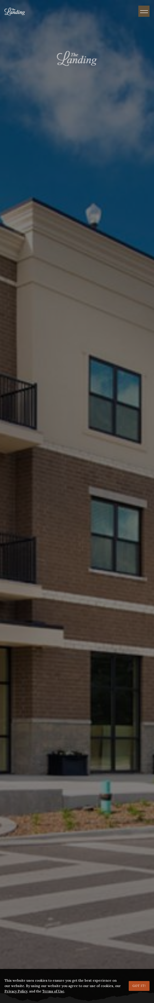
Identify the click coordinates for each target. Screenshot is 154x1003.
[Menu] (144, 11)
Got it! (139, 986)
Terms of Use (53, 991)
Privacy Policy (15, 991)
